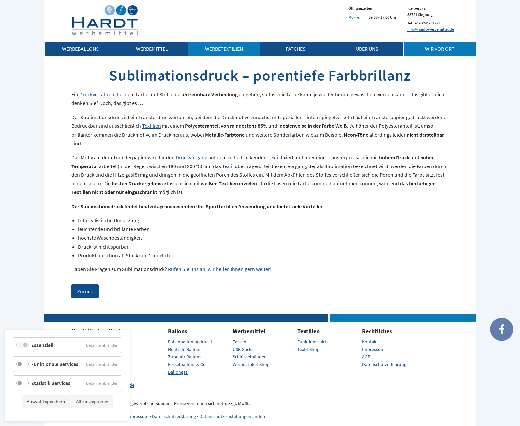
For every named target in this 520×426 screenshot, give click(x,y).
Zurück (85, 291)
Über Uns (367, 48)
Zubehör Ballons (184, 357)
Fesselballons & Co (187, 364)
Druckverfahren (96, 94)
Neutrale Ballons (184, 349)
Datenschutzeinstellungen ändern (233, 416)
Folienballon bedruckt (190, 342)
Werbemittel (152, 48)
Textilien (151, 125)
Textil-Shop (308, 349)
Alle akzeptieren (92, 401)
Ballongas (178, 372)
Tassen (239, 342)
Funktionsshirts (312, 342)
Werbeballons (80, 48)
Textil (274, 157)
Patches (296, 48)
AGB (366, 357)
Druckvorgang (191, 157)
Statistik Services (50, 383)
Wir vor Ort (440, 48)
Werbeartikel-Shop (251, 364)
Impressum (373, 349)
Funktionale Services (54, 364)
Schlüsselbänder (249, 357)
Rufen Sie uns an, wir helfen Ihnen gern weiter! (220, 269)
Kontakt (370, 342)
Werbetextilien (224, 48)
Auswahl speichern (46, 401)
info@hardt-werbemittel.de (430, 29)
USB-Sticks (243, 349)
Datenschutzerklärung (384, 364)
